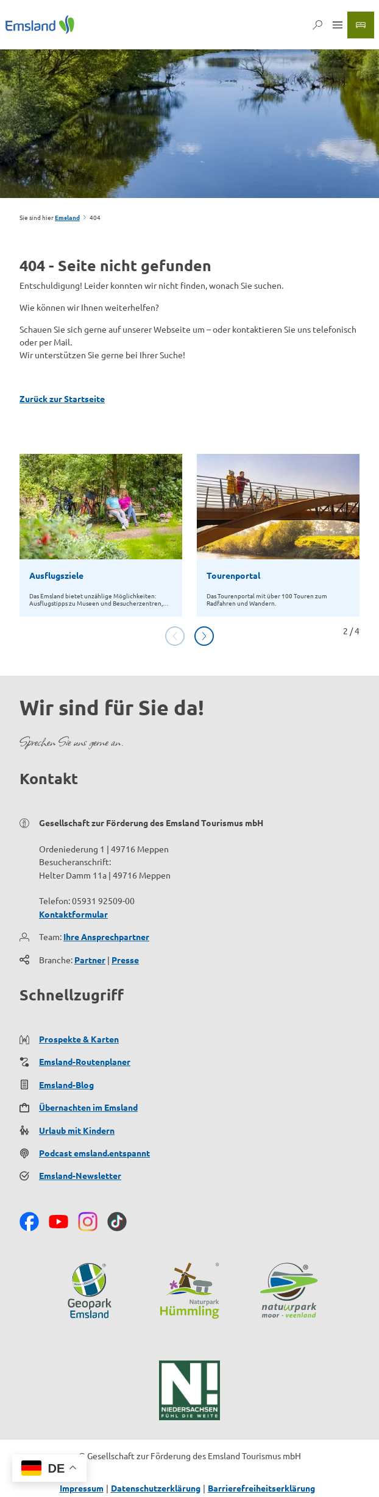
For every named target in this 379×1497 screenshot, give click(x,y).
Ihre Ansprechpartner (106, 936)
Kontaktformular (73, 913)
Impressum (82, 1487)
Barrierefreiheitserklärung (261, 1487)
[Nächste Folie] (204, 636)
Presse (125, 959)
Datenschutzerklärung (155, 1487)
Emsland (67, 217)
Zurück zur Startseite (62, 398)
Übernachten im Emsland (88, 1107)
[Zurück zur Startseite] (40, 25)
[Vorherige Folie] (175, 636)
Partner (89, 959)
